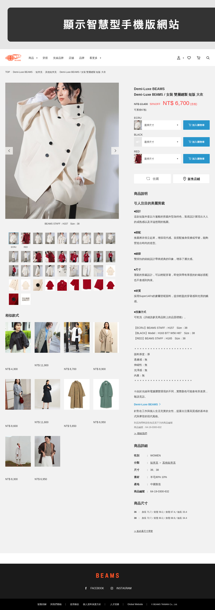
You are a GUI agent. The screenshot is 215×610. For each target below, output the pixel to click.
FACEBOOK (97, 588)
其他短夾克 (51, 72)
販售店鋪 (191, 179)
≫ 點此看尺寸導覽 (143, 531)
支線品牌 (58, 57)
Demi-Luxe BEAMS (22, 72)
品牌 (81, 57)
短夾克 (39, 72)
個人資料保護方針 (92, 604)
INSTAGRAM (124, 588)
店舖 (71, 57)
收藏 (152, 179)
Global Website (135, 604)
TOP (7, 72)
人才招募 (114, 604)
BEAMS (13, 57)
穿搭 (45, 57)
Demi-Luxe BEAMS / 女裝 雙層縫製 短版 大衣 (83, 72)
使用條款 (74, 604)
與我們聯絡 (56, 604)
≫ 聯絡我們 (140, 433)
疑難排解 (42, 604)
